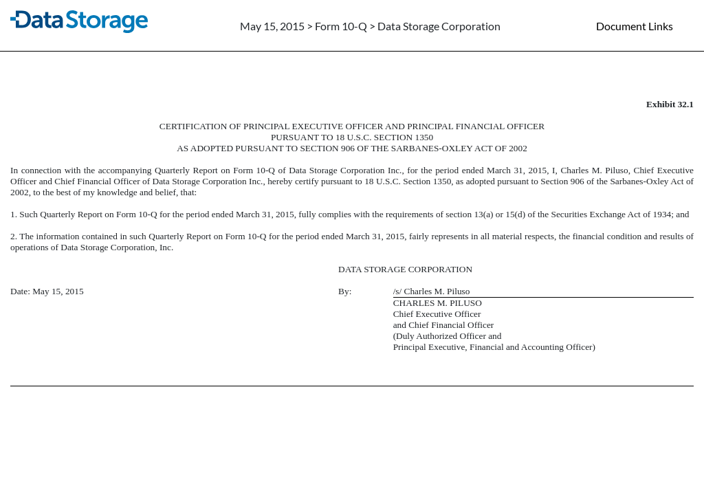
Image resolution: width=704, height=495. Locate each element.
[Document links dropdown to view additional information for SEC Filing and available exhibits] (643, 25)
